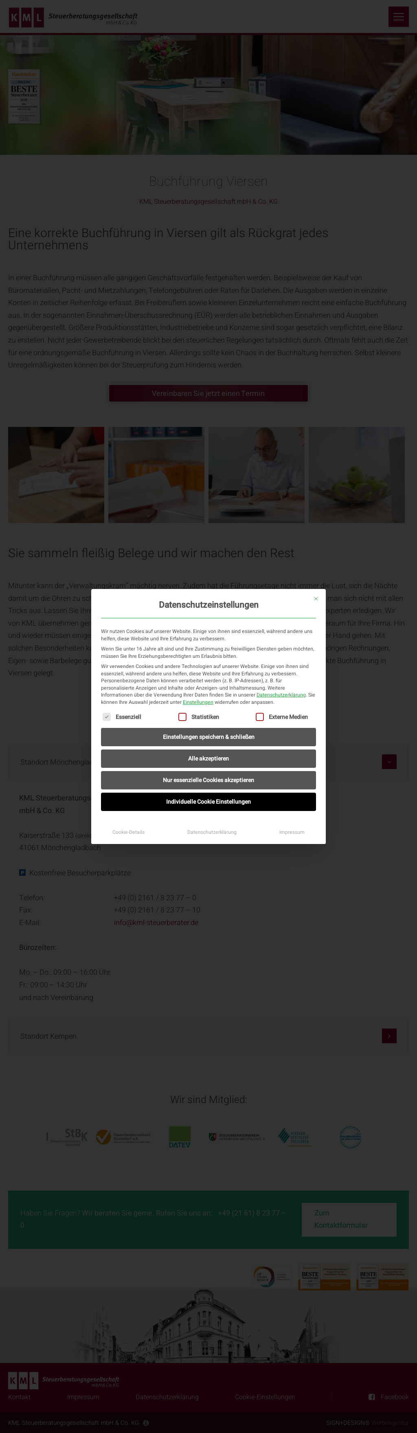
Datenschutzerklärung (281, 695)
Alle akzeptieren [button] (208, 758)
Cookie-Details (128, 832)
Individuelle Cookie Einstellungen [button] (208, 802)
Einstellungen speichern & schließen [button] (209, 737)
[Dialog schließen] (316, 598)
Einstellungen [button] (198, 702)
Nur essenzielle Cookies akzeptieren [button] (208, 780)
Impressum (292, 832)
